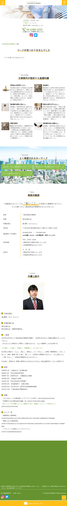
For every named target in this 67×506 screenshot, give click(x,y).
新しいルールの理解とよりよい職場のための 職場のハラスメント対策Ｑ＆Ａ (29, 404)
